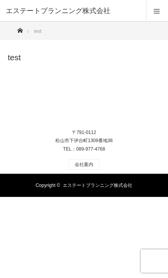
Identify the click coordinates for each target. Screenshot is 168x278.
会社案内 (84, 164)
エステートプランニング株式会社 (97, 185)
